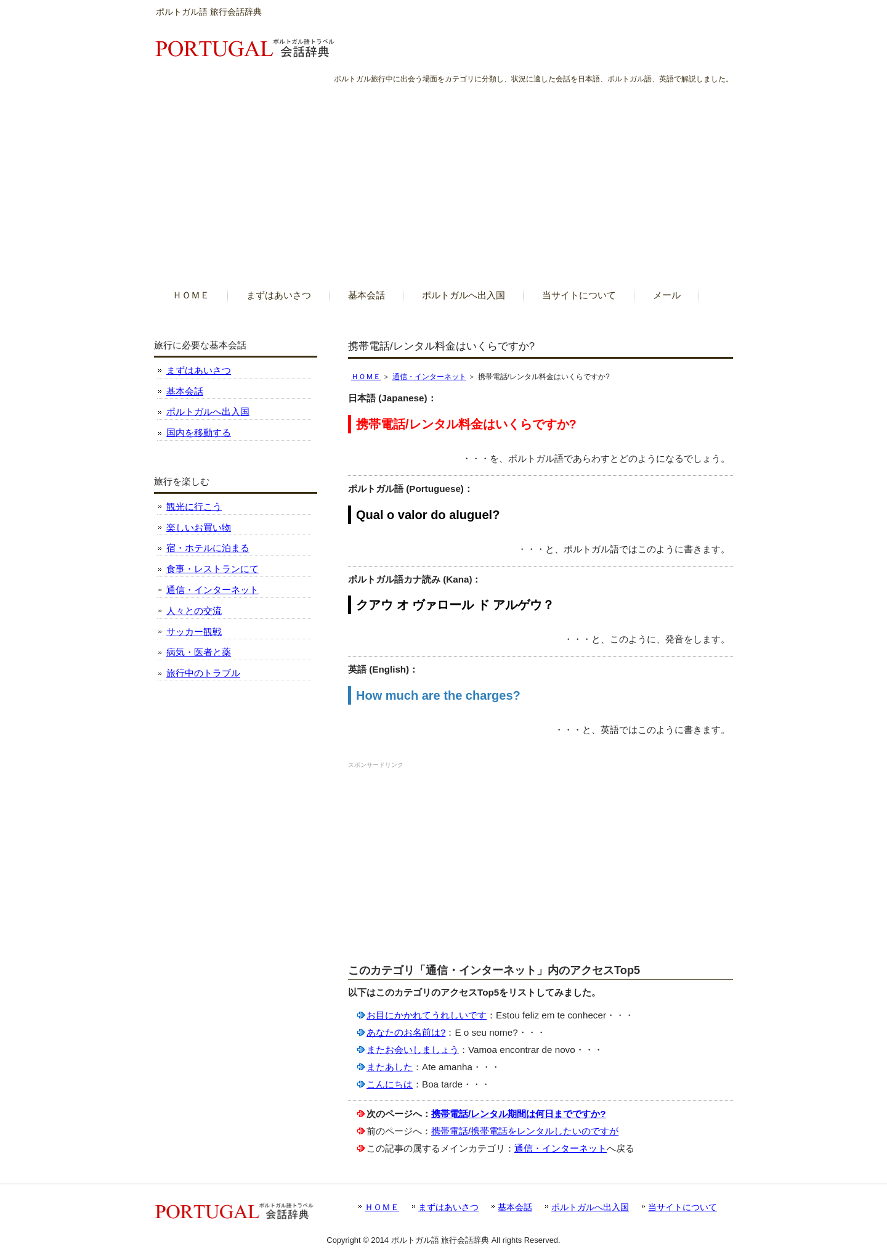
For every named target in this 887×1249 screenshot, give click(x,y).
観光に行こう (194, 506)
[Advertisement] (443, 178)
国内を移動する (198, 432)
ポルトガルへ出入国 (207, 411)
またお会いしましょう (413, 1049)
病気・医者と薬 (198, 652)
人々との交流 (194, 610)
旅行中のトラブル (203, 673)
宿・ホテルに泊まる (207, 548)
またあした (390, 1067)
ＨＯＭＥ (366, 376)
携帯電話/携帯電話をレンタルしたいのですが (524, 1131)
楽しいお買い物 (198, 527)
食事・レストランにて (212, 568)
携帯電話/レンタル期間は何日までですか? (518, 1113)
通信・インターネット (429, 376)
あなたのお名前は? (406, 1032)
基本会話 (184, 391)
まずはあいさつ (198, 370)
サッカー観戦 (194, 631)
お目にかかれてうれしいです (427, 1015)
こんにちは (390, 1084)
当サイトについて (682, 1207)
